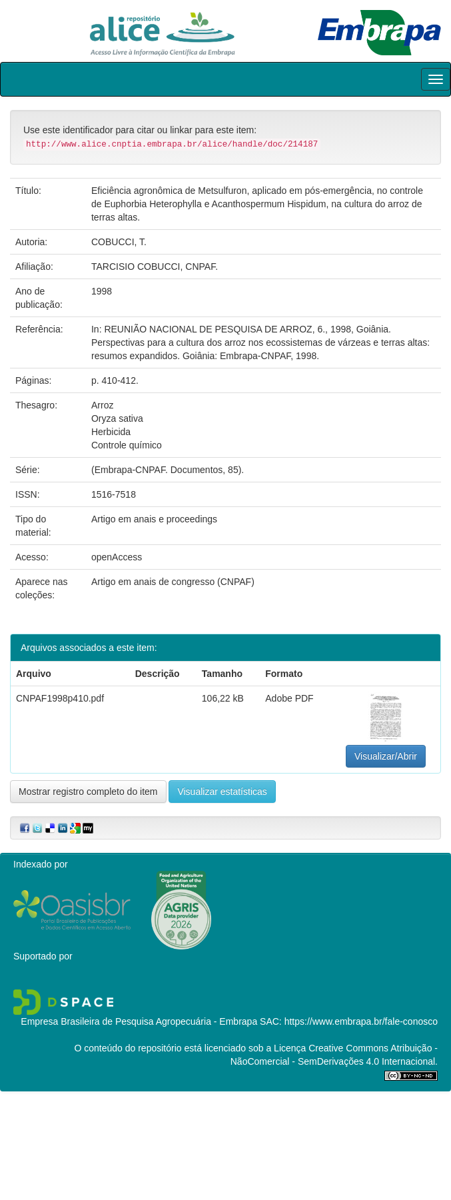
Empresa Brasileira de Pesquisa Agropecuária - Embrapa (139, 1021)
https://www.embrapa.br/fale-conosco (361, 1021)
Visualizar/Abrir (385, 756)
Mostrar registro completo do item (88, 791)
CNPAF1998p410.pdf (60, 698)
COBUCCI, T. (119, 242)
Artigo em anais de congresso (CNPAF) (172, 581)
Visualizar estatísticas (221, 791)
